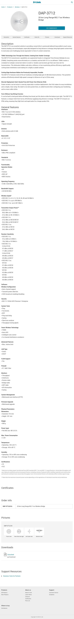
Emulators (51, 594)
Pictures (47, 37)
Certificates (26, 37)
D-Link (41, 617)
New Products (4, 594)
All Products (4, 592)
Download (12, 557)
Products (9, 7)
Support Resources (67, 37)
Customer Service (53, 592)
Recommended (51, 28)
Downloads (57, 37)
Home (3, 7)
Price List (27, 600)
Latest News (28, 594)
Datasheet (10, 555)
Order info (37, 37)
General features (16, 37)
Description (6, 37)
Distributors (4, 608)
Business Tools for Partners (11, 576)
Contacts (27, 596)
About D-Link (28, 592)
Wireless (17, 7)
